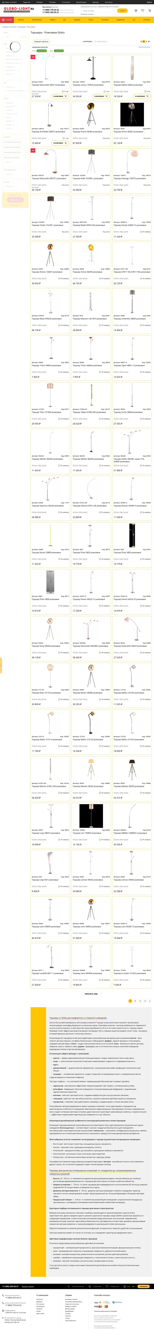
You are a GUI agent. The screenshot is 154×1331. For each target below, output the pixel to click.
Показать (15, 200)
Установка (66, 2)
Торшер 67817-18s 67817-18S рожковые (132, 272)
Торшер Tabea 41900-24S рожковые (89, 412)
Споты (10, 74)
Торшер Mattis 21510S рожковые (129, 739)
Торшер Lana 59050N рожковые (87, 973)
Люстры (10, 56)
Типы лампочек (70, 1321)
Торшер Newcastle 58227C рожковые (49, 178)
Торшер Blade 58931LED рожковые (89, 225)
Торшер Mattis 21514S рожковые (129, 692)
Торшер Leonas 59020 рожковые (88, 879)
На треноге (11, 87)
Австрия (10, 186)
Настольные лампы (14, 59)
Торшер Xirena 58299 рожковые (87, 272)
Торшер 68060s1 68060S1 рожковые (130, 833)
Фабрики (39, 1302)
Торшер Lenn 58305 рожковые (87, 926)
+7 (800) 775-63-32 (57, 10)
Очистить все (144, 47)
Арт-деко (10, 103)
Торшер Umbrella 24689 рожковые (130, 318)
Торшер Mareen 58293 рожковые (129, 786)
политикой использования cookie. (106, 1322)
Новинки (39, 1309)
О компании (42, 1295)
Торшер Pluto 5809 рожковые (45, 599)
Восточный (10, 106)
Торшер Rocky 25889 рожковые (46, 552)
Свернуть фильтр (41, 41)
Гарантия (26, 2)
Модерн (10, 121)
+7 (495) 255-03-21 (58, 12)
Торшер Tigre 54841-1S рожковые (129, 365)
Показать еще (91, 994)
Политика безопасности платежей (105, 1311)
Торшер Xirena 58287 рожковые (128, 131)
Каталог (7, 20)
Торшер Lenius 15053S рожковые (88, 85)
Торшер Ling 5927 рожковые (45, 879)
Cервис (68, 1295)
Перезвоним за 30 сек (89, 7)
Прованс (10, 125)
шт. (127, 1286)
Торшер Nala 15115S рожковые (46, 692)
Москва (55, 7)
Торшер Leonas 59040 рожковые (129, 879)
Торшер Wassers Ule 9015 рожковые (90, 318)
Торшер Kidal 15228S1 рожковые (88, 178)
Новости (68, 1316)
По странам (40, 1304)
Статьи (67, 1318)
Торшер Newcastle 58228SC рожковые (90, 646)
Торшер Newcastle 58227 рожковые (48, 85)
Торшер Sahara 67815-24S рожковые (90, 505)
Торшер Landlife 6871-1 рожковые (47, 973)
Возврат (40, 2)
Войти (149, 2)
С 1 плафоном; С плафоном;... (16, 91)
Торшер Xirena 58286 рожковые (87, 131)
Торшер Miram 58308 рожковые (87, 692)
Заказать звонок (28, 1286)
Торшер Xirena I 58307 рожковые (47, 272)
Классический (12, 114)
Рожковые (42, 51)
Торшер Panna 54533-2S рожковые (130, 599)
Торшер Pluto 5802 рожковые (86, 552)
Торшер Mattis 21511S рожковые (47, 739)
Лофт (8, 117)
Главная (5, 27)
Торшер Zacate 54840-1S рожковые (130, 225)
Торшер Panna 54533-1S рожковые (89, 599)
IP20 (9, 162)
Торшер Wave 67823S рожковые (47, 318)
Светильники (13, 70)
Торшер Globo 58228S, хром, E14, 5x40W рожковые (129, 460)
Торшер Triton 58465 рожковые (46, 365)
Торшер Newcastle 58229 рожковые (130, 646)
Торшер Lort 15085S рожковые (87, 833)
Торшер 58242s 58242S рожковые (47, 459)
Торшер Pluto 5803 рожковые (127, 552)
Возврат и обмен (70, 1306)
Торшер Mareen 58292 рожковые (88, 786)
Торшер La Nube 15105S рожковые (130, 973)
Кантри (9, 110)
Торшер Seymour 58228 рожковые (48, 505)
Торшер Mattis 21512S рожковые (88, 739)
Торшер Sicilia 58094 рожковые (128, 412)
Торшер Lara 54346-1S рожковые (129, 926)
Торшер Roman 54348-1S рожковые (130, 505)
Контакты (109, 2)
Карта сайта (40, 1313)
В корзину (60, 96)
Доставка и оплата (9, 2)
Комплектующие (12, 52)
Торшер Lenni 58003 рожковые (46, 926)
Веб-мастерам (70, 1309)
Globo (9, 174)
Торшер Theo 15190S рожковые (46, 412)
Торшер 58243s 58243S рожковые (88, 459)
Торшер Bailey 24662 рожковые (128, 85)
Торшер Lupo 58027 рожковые (46, 833)
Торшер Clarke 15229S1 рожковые (47, 225)
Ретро (9, 128)
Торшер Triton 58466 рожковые (87, 365)
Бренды (96, 2)
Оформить (144, 1286)
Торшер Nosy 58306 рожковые (46, 646)
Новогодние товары (14, 63)
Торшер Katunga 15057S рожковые (130, 178)
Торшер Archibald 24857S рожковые (48, 131)
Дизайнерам (81, 2)
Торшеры (22, 27)
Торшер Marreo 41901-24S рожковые (49, 786)
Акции (38, 1311)
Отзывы (52, 2)
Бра (9, 48)
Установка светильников (73, 1302)
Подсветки (11, 67)
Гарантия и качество (72, 1304)
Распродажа (40, 1306)
